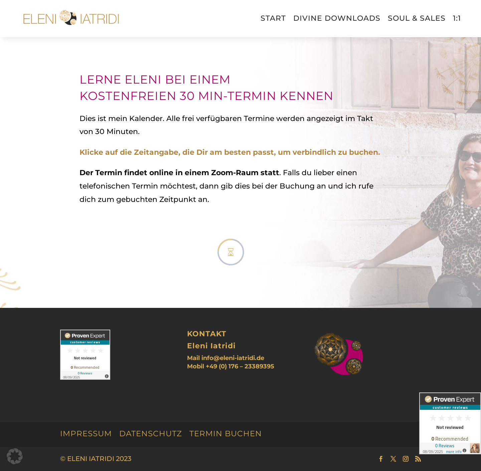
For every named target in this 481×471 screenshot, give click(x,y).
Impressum (86, 433)
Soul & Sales (417, 18)
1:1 (457, 18)
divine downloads (336, 18)
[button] (14, 456)
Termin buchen (225, 433)
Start (273, 18)
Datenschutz (150, 433)
